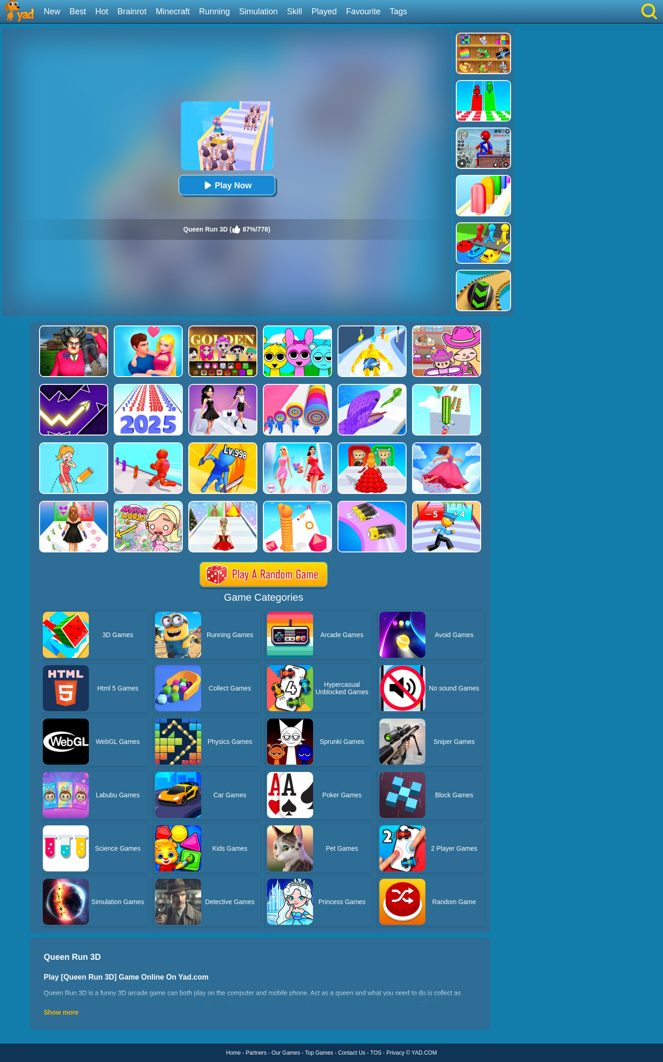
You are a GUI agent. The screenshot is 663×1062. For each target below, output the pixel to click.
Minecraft (173, 11)
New (52, 11)
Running (214, 11)
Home (233, 1053)
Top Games (319, 1053)
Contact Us (351, 1053)
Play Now (226, 185)
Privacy (395, 1053)
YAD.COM (424, 1053)
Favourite (363, 11)
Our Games (286, 1053)
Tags (398, 11)
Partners (256, 1053)
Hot (101, 11)
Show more (61, 1012)
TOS (375, 1053)
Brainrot (131, 11)
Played (324, 11)
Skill (294, 11)
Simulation (258, 11)
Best (78, 11)
